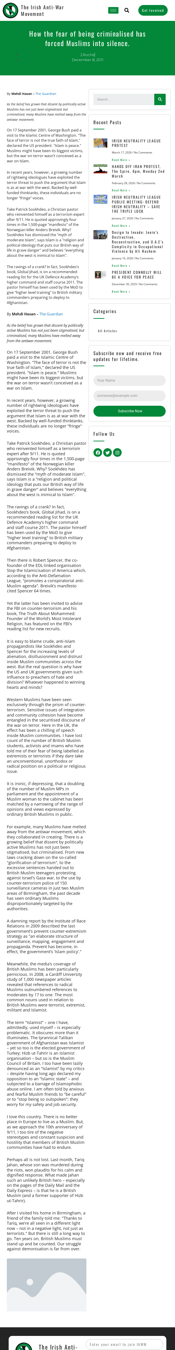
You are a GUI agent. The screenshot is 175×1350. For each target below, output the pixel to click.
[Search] (160, 99)
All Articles (107, 331)
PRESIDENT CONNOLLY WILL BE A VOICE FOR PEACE (135, 275)
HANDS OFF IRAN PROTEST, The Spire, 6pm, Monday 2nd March (136, 171)
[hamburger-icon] (113, 10)
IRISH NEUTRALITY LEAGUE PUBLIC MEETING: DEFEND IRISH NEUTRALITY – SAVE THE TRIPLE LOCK (135, 204)
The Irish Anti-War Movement (42, 10)
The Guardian (45, 93)
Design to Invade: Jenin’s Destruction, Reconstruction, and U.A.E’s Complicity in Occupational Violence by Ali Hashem (137, 242)
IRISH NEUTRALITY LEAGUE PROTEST (135, 143)
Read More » (119, 160)
